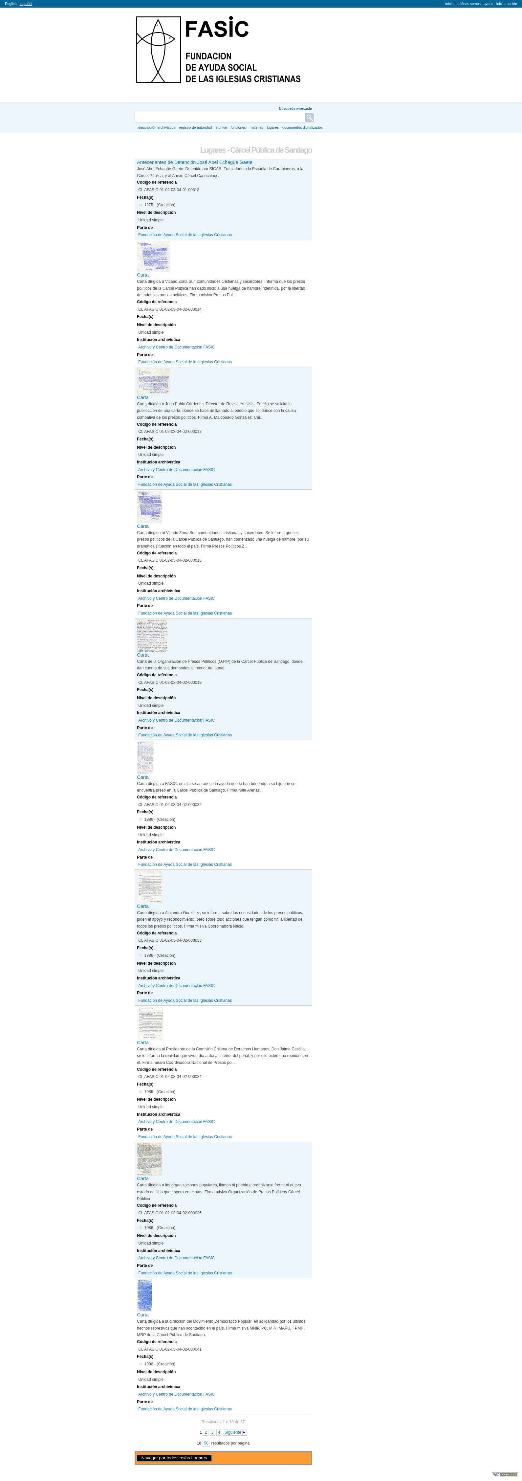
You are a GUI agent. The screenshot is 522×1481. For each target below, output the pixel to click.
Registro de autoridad (195, 127)
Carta (143, 275)
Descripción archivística (156, 127)
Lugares (273, 127)
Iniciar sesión (506, 4)
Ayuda (488, 4)
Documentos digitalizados (302, 127)
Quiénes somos (468, 4)
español (26, 4)
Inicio (450, 4)
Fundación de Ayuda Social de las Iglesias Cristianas (185, 235)
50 (206, 1443)
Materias (256, 127)
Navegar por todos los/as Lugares (174, 1457)
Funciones (238, 127)
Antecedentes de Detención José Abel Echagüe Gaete (194, 162)
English (11, 4)
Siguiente (233, 1432)
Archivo (221, 127)
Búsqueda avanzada (295, 108)
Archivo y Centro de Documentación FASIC (176, 347)
